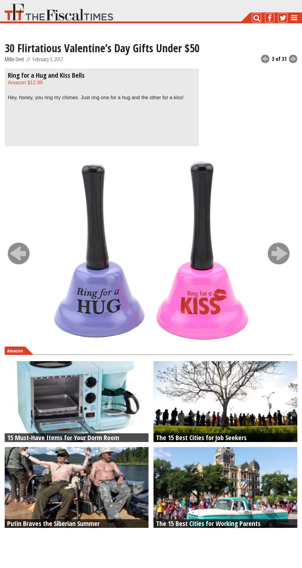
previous (265, 59)
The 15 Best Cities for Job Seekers (201, 437)
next (293, 59)
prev (19, 253)
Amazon (25, 82)
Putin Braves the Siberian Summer (53, 523)
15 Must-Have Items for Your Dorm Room (63, 437)
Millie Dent (14, 59)
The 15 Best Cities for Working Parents (208, 523)
